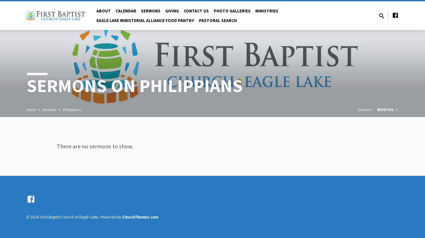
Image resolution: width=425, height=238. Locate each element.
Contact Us (196, 11)
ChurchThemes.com (140, 217)
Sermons (150, 11)
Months (388, 109)
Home (31, 109)
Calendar (126, 11)
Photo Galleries (232, 11)
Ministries (266, 11)
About (103, 11)
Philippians (72, 109)
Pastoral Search (218, 20)
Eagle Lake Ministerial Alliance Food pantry (145, 20)
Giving (172, 11)
